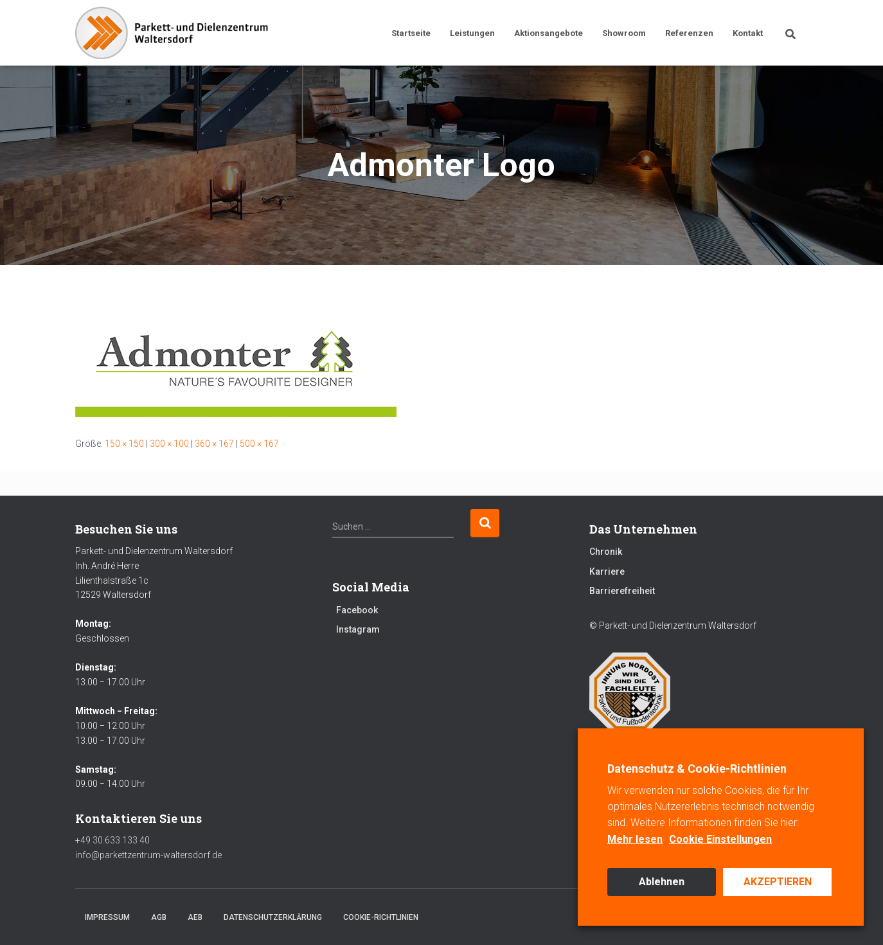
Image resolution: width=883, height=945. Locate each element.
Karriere (607, 571)
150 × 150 (124, 443)
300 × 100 (169, 443)
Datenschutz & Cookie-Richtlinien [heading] (697, 768)
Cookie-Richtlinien (380, 917)
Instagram (358, 629)
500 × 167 (259, 443)
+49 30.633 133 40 (112, 840)
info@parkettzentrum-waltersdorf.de (148, 855)
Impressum (107, 917)
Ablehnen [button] (661, 882)
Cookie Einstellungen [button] (720, 839)
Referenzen (689, 33)
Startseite (411, 33)
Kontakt (748, 33)
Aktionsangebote (548, 33)
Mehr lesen (635, 839)
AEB (195, 917)
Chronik (605, 551)
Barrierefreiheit (622, 591)
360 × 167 (214, 443)
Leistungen (472, 33)
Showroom (624, 33)
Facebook (357, 610)
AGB (158, 917)
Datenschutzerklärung (273, 917)
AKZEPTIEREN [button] (778, 882)
